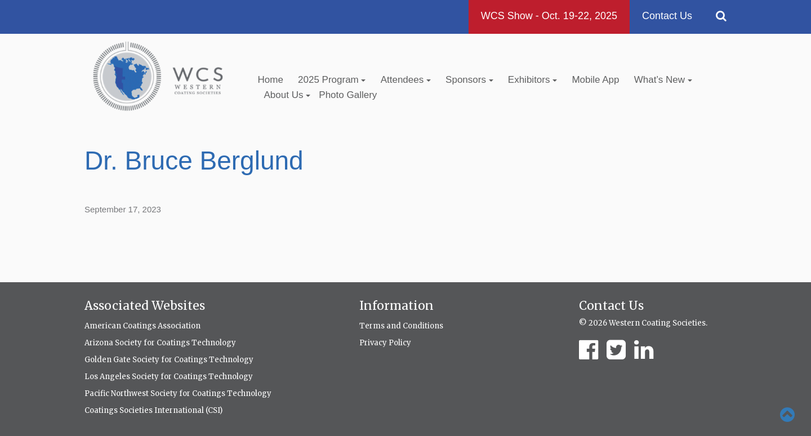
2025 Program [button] (332, 79)
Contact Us (667, 15)
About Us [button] (287, 95)
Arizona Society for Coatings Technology (160, 343)
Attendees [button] (406, 79)
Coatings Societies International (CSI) (153, 410)
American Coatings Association (142, 326)
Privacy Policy (385, 343)
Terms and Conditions (401, 326)
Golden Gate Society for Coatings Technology (168, 359)
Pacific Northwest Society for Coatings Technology (177, 393)
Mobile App (595, 79)
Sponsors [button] (469, 79)
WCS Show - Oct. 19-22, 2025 (549, 15)
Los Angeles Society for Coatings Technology (168, 376)
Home (270, 79)
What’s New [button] (663, 79)
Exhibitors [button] (532, 79)
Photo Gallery (348, 95)
